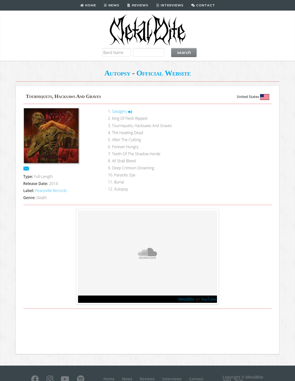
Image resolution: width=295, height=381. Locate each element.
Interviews (170, 5)
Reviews (137, 5)
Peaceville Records (51, 190)
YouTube (208, 299)
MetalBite (186, 299)
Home (88, 5)
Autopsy (117, 73)
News (112, 5)
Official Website (163, 73)
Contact (203, 5)
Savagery (122, 111)
